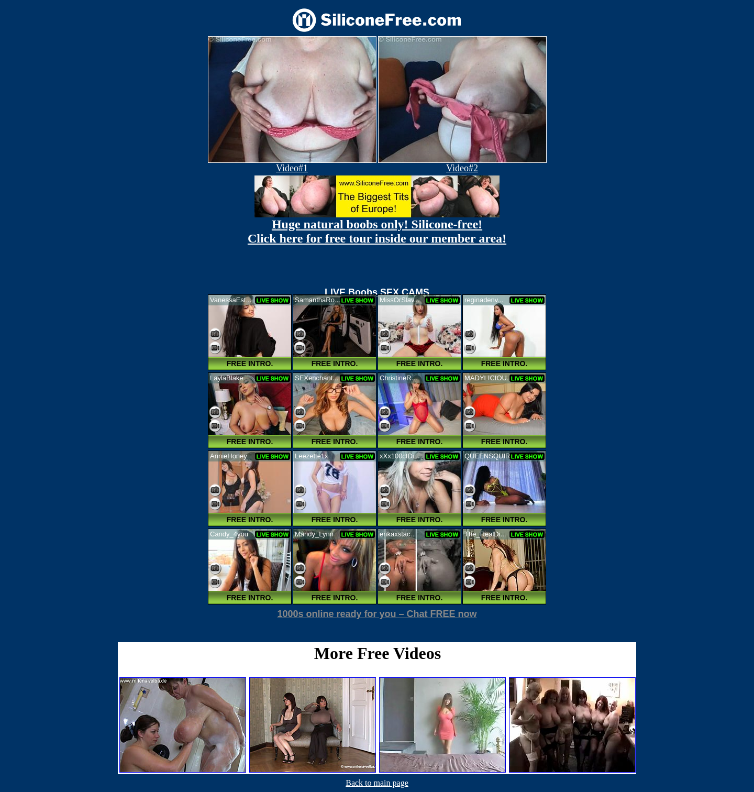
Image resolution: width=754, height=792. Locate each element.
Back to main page (377, 782)
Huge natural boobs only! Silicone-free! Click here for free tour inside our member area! (377, 231)
